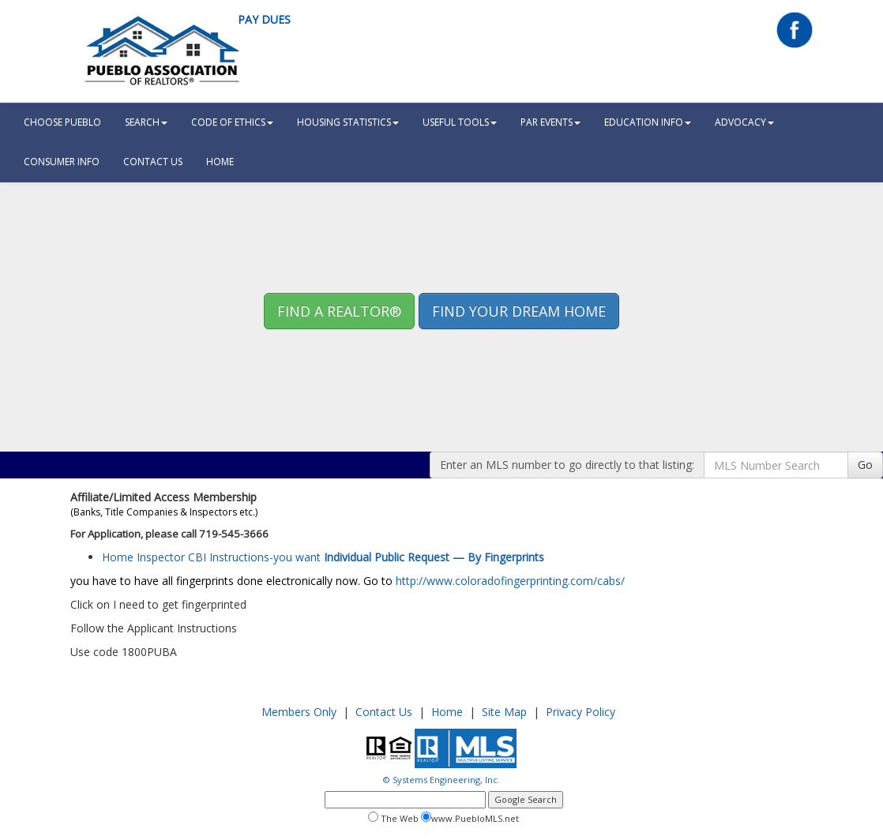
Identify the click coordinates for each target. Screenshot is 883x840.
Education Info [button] (647, 122)
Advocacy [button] (744, 122)
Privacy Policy (580, 711)
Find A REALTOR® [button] (339, 311)
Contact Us (152, 161)
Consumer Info (62, 161)
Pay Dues (264, 19)
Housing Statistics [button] (348, 122)
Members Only (298, 711)
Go (865, 464)
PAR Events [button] (550, 122)
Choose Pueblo (62, 122)
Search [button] (146, 122)
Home (447, 711)
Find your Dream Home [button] (519, 311)
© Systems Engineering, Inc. (441, 780)
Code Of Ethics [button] (232, 122)
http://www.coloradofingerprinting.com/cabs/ (510, 580)
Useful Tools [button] (460, 122)
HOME (220, 161)
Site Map (504, 711)
